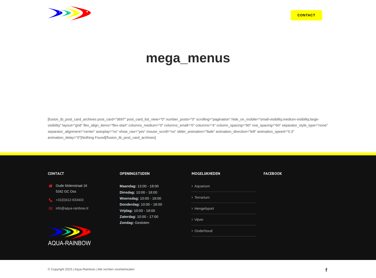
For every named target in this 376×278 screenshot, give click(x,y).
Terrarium (202, 197)
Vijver (198, 219)
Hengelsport (204, 208)
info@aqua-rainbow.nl (72, 208)
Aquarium (202, 186)
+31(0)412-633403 (70, 200)
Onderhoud (203, 231)
